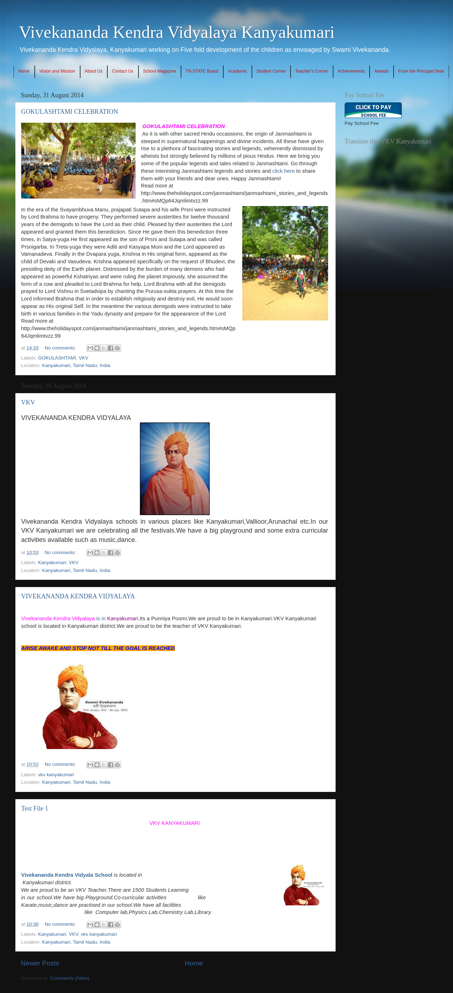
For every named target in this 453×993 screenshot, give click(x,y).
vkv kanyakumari (56, 774)
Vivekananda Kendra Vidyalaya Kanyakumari (177, 32)
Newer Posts (40, 963)
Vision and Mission (57, 71)
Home (24, 71)
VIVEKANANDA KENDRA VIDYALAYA (78, 596)
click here (283, 171)
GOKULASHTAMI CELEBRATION (69, 111)
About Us (93, 71)
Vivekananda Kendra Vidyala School (66, 875)
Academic (237, 71)
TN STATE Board (202, 71)
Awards (381, 71)
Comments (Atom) (70, 978)
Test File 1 (34, 808)
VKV (83, 358)
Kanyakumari (52, 562)
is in (79, 618)
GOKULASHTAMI (57, 358)
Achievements (351, 71)
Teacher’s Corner (311, 71)
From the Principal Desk (421, 71)
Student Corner (271, 71)
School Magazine (159, 71)
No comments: (61, 348)
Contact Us (122, 71)
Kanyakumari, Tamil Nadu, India (76, 365)
